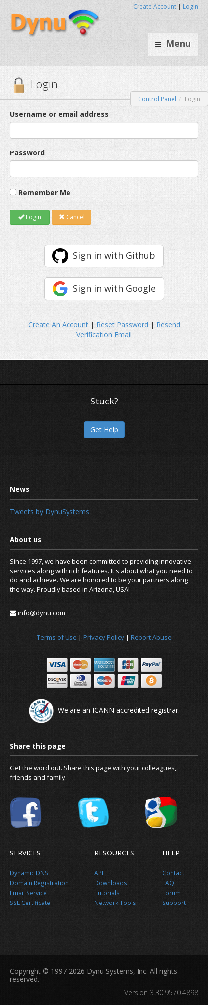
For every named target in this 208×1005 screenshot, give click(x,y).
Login (190, 6)
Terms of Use (57, 637)
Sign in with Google (114, 288)
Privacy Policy (103, 637)
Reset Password (122, 324)
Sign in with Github (114, 255)
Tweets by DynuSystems (49, 511)
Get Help (104, 429)
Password (27, 152)
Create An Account (58, 324)
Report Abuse (151, 637)
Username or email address (59, 114)
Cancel (72, 217)
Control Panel (157, 99)
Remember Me (44, 192)
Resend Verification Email (128, 329)
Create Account (154, 6)
